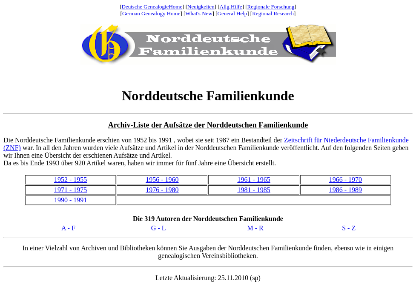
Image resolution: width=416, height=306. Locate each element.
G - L (158, 228)
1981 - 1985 (253, 189)
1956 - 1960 (162, 179)
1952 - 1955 (70, 179)
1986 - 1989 (345, 189)
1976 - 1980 (162, 189)
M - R (255, 228)
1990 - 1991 (70, 200)
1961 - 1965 (253, 179)
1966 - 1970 (345, 179)
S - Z (349, 228)
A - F (68, 228)
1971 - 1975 (70, 189)
